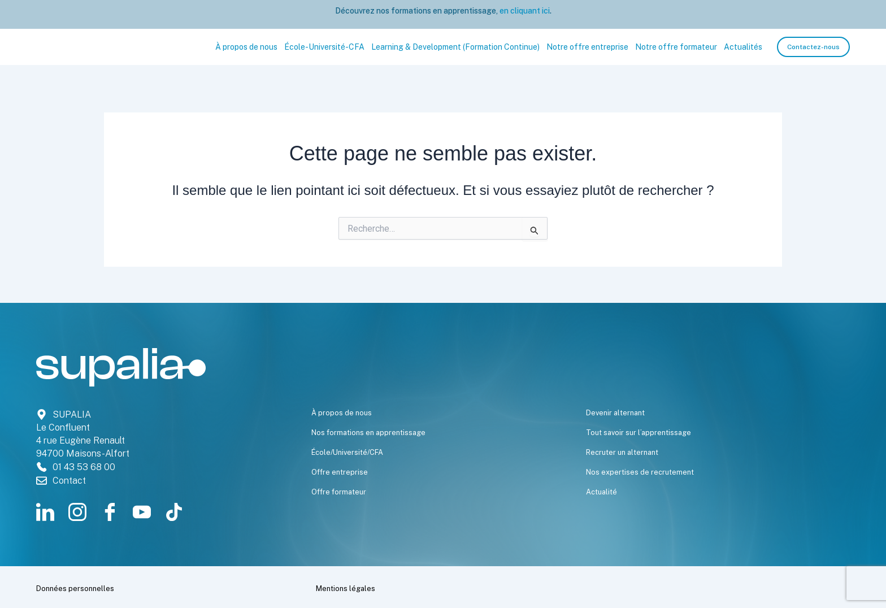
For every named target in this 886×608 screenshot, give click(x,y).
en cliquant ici (524, 10)
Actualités (743, 46)
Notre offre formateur (676, 46)
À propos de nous (246, 46)
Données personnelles (95, 587)
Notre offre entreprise (587, 46)
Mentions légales (361, 587)
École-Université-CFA (324, 46)
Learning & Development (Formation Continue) (455, 46)
